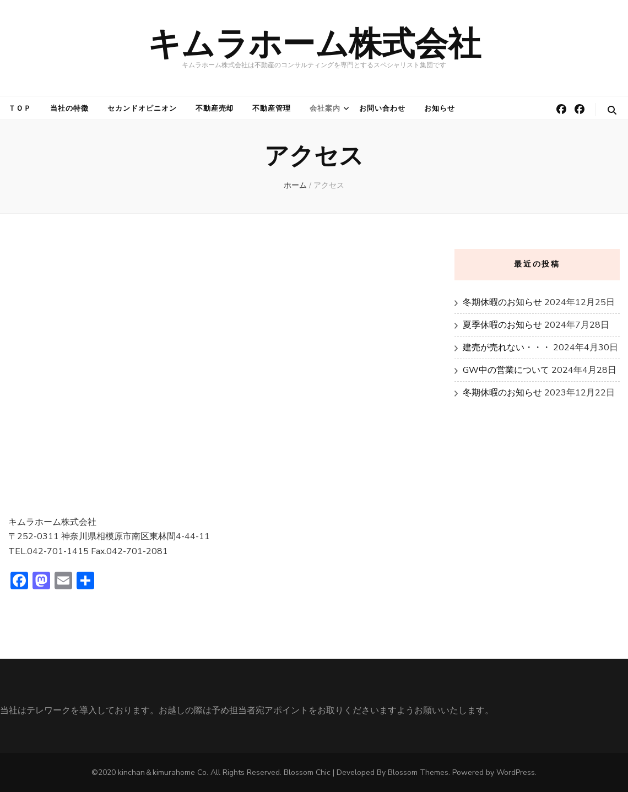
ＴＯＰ (19, 108)
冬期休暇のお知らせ (502, 302)
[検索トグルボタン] (612, 110)
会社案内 (325, 108)
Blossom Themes (418, 772)
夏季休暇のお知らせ (502, 325)
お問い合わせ (382, 108)
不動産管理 (271, 108)
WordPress (515, 772)
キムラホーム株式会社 (314, 43)
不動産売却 (215, 108)
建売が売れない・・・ (507, 347)
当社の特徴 (69, 108)
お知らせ (439, 108)
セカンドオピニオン (142, 108)
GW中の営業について (506, 370)
